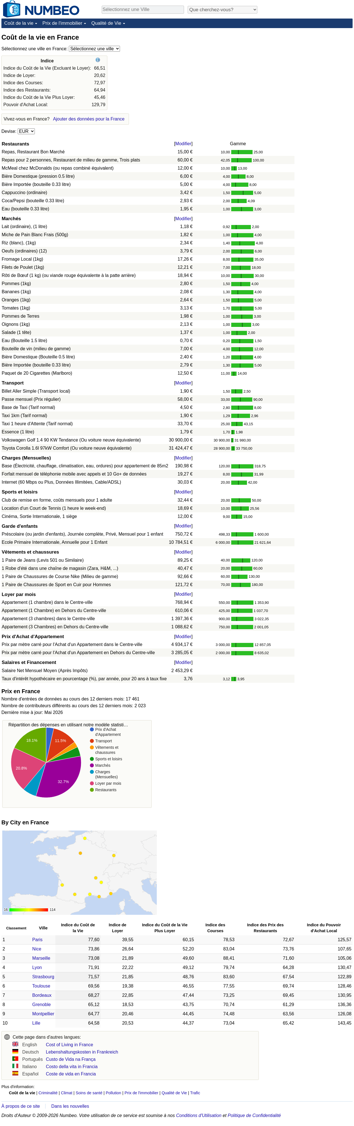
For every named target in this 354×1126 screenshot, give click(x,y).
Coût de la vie (18, 23)
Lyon (37, 967)
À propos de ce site (20, 1106)
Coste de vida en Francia (71, 1074)
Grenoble (41, 1004)
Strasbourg (43, 976)
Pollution (113, 1093)
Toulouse (41, 986)
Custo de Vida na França (71, 1059)
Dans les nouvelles (70, 1106)
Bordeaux (42, 995)
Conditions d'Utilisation (198, 1115)
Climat (66, 1093)
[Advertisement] (310, 68)
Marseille (41, 958)
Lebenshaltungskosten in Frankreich (82, 1052)
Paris (37, 939)
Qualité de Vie (106, 23)
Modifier (183, 143)
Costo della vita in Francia (71, 1066)
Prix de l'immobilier (62, 23)
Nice (36, 949)
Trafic (195, 1093)
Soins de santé (89, 1093)
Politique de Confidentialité (254, 1115)
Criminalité (48, 1093)
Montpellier (43, 1013)
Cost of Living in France (69, 1044)
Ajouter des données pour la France (88, 119)
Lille (36, 1023)
